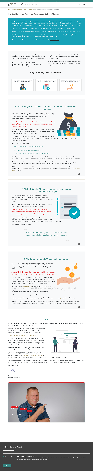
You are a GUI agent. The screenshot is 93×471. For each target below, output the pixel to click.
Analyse (60, 298)
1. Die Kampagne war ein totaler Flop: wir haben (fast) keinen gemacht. (22, 85)
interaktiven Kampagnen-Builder (33, 356)
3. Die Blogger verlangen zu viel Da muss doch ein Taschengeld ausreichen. (70, 85)
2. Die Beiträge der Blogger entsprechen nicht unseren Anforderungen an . (46, 85)
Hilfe (9, 9)
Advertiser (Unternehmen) (28, 9)
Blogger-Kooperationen (17, 9)
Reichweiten (26, 265)
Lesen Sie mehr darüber (8, 450)
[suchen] (22, 4)
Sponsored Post (27, 286)
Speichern (7, 465)
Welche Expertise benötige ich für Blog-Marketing (22, 335)
